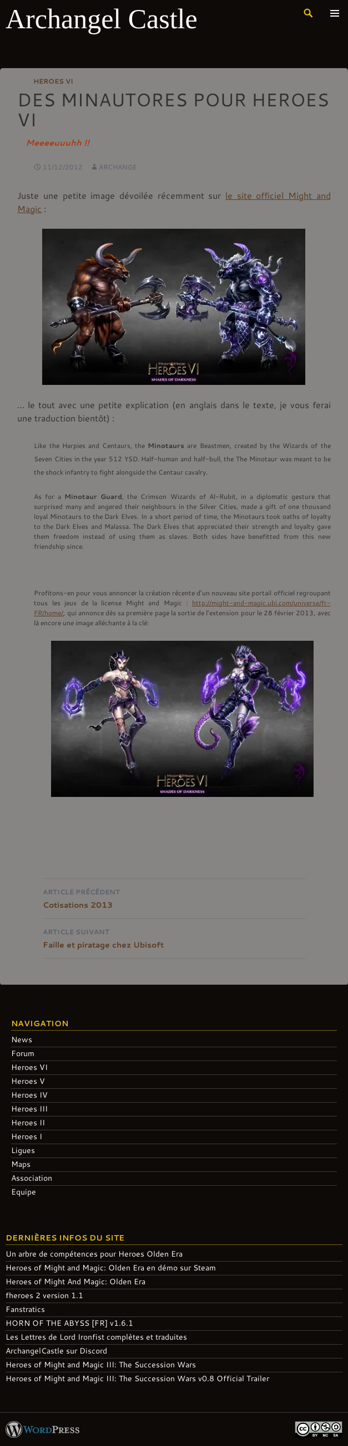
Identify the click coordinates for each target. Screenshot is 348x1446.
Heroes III (29, 1108)
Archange (118, 166)
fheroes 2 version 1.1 (44, 1295)
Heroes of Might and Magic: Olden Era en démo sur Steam (111, 1267)
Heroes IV (29, 1094)
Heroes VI (53, 80)
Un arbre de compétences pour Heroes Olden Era (94, 1253)
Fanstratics (25, 1309)
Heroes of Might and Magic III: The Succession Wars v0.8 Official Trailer (137, 1378)
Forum (22, 1053)
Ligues (23, 1150)
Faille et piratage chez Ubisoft (174, 937)
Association (31, 1177)
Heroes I (26, 1136)
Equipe (23, 1191)
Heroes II (28, 1122)
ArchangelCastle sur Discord (56, 1350)
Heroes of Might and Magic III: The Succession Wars (101, 1364)
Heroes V (28, 1081)
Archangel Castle (102, 18)
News (21, 1039)
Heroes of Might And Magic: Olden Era (75, 1281)
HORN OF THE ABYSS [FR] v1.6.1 (69, 1323)
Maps (21, 1164)
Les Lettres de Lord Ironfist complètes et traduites (96, 1336)
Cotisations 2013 (174, 897)
